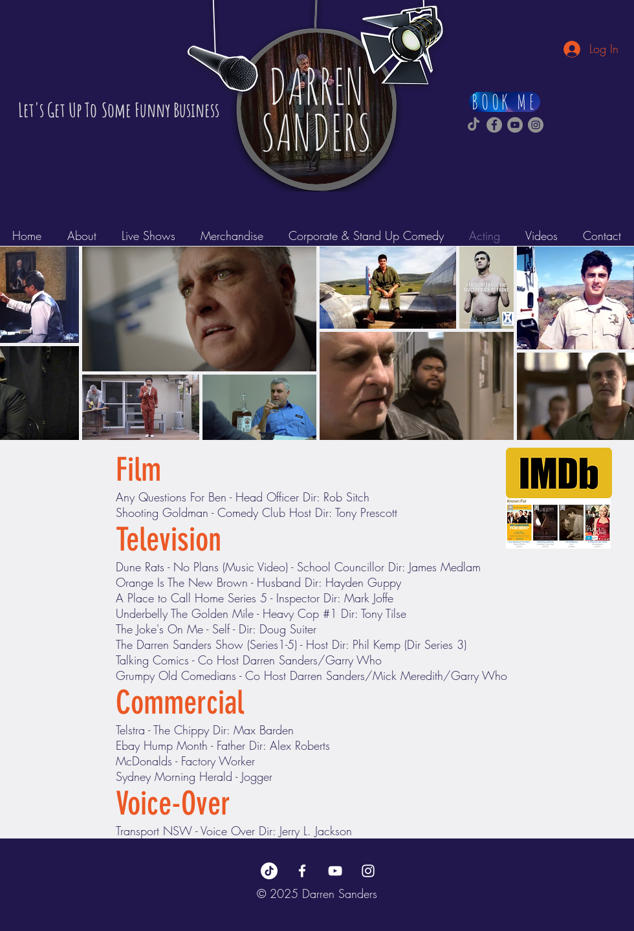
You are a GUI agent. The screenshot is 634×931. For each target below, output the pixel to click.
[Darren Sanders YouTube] (515, 125)
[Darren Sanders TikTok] (473, 125)
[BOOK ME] (504, 102)
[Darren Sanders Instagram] (535, 125)
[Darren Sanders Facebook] (494, 125)
